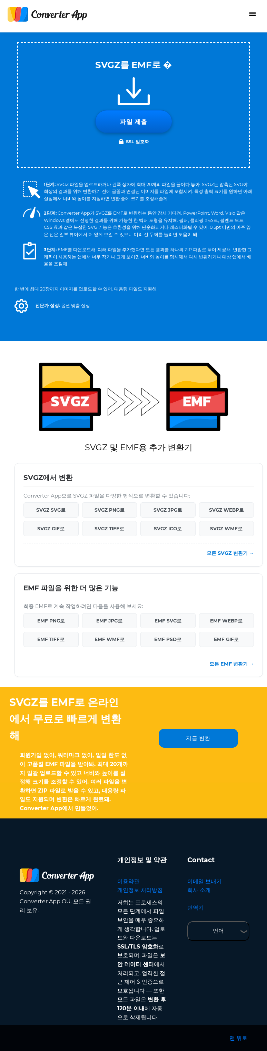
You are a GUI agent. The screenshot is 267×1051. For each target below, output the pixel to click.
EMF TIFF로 (51, 639)
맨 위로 (238, 1038)
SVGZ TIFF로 (109, 528)
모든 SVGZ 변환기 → (230, 553)
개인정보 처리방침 (140, 890)
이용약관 (128, 881)
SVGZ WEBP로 (226, 510)
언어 (218, 930)
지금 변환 (198, 738)
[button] (21, 306)
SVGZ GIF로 (51, 528)
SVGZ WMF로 (226, 528)
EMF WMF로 (110, 639)
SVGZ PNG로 (110, 510)
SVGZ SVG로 (51, 510)
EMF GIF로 (226, 639)
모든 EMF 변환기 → (231, 664)
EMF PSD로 (167, 639)
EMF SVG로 (168, 620)
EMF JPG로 (109, 620)
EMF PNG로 (51, 620)
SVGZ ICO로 (168, 528)
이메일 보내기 (204, 881)
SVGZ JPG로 (168, 510)
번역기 (195, 907)
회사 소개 (199, 890)
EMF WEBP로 (226, 620)
